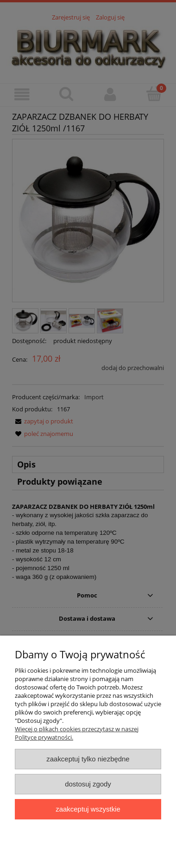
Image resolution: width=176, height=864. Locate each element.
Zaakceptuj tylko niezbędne (87, 759)
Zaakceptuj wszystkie (88, 809)
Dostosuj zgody (88, 784)
